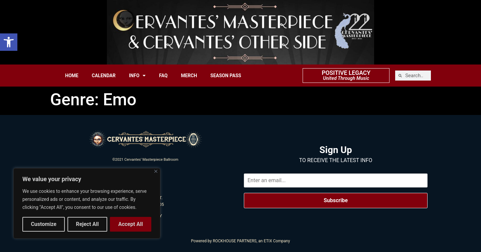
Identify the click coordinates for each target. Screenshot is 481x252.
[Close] (155, 171)
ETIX (268, 241)
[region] (86, 203)
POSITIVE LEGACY (346, 73)
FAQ (163, 75)
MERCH (189, 75)
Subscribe (336, 200)
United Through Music (346, 78)
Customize (43, 224)
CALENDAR (104, 75)
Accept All (130, 224)
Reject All (87, 224)
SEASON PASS (225, 75)
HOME (71, 75)
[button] (8, 42)
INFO (137, 75)
